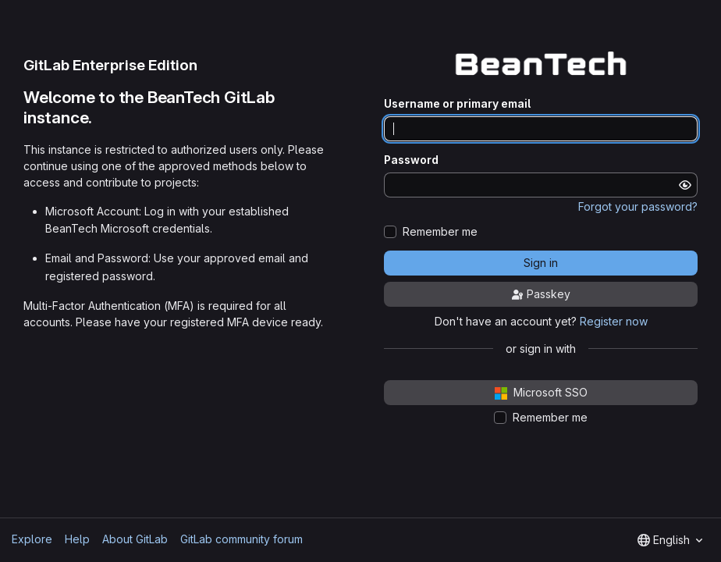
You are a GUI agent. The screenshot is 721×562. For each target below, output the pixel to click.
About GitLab (135, 539)
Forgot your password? (638, 206)
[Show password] (685, 185)
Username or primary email (457, 104)
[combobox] (669, 540)
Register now (614, 321)
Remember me (440, 232)
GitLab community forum (241, 539)
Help (77, 539)
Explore (32, 539)
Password (411, 160)
